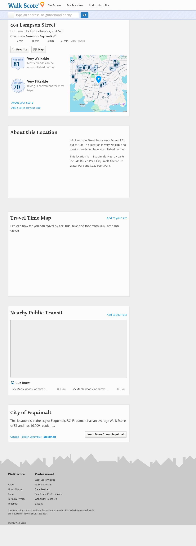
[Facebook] (16, 479)
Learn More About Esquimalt (106, 434)
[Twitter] (10, 479)
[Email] (22, 479)
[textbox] (46, 15)
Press (11, 494)
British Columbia (31, 436)
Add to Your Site (99, 5)
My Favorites (75, 5)
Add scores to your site (26, 108)
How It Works (15, 489)
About (11, 484)
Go (84, 15)
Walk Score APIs (43, 484)
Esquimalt (17, 31)
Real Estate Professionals (48, 494)
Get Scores (54, 5)
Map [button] (38, 49)
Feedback (13, 503)
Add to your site (117, 218)
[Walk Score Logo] (26, 5)
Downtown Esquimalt (39, 36)
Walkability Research (46, 499)
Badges (39, 503)
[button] (11, 15)
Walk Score (16, 474)
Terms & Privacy (16, 499)
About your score (22, 102)
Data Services (42, 489)
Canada (14, 436)
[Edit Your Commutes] (55, 35)
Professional (44, 474)
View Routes (78, 40)
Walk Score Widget (45, 480)
